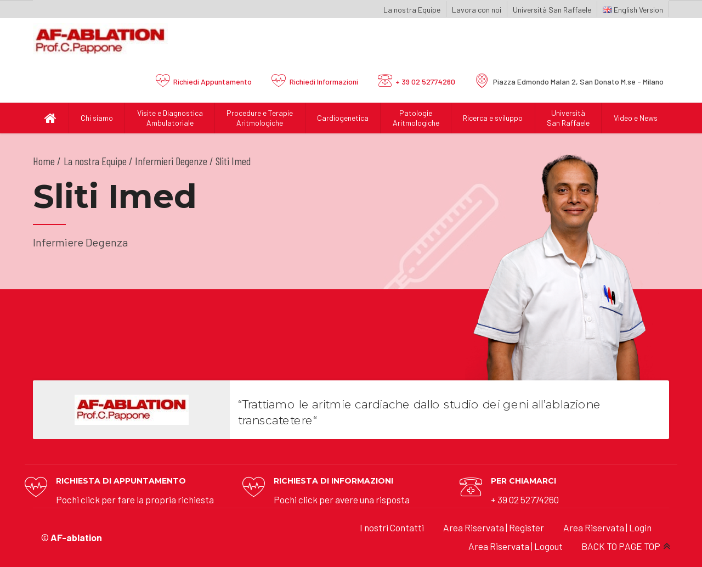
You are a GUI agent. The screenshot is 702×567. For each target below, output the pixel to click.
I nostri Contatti (392, 527)
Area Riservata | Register (493, 527)
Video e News (636, 117)
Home (44, 160)
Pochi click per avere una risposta (342, 499)
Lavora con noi (476, 9)
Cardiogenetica (343, 117)
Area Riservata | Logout (515, 546)
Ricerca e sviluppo (493, 117)
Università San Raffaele (552, 9)
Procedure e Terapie (260, 118)
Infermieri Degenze (171, 160)
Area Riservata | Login (607, 527)
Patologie (415, 118)
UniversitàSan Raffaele (568, 117)
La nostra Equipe (411, 9)
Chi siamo (97, 117)
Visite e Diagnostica (169, 118)
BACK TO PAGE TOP (620, 546)
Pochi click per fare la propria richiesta (135, 499)
